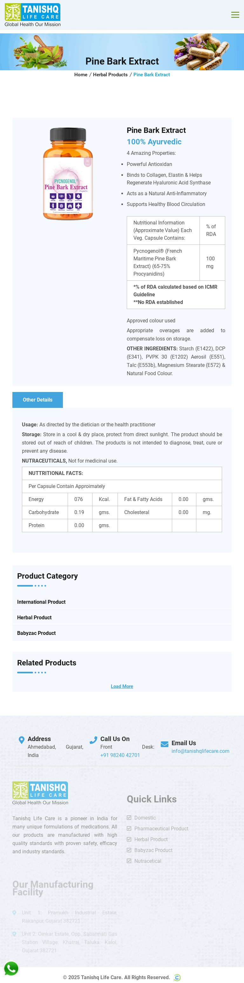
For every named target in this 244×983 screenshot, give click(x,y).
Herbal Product (34, 618)
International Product (41, 602)
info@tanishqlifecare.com (200, 751)
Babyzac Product (36, 633)
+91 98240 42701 (120, 755)
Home (80, 75)
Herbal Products (110, 75)
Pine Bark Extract (151, 75)
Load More (122, 686)
